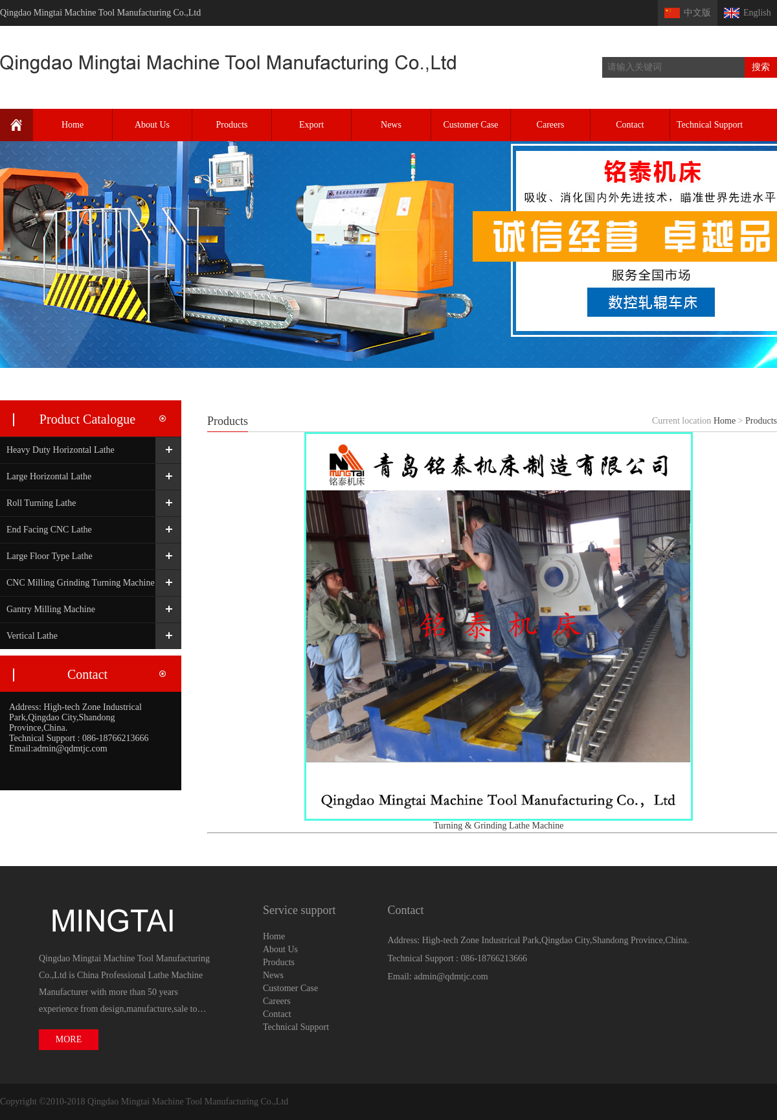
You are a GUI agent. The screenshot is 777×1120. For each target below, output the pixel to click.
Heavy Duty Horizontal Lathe (60, 450)
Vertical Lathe (32, 636)
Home (73, 125)
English (757, 12)
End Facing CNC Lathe (49, 529)
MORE (69, 1039)
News (391, 125)
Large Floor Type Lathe (49, 556)
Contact (630, 125)
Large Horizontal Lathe (48, 476)
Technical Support (710, 125)
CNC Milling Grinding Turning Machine (80, 583)
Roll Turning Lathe (41, 503)
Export (311, 125)
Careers (551, 125)
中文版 (697, 12)
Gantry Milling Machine (50, 609)
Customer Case (470, 125)
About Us (152, 125)
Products (232, 125)
